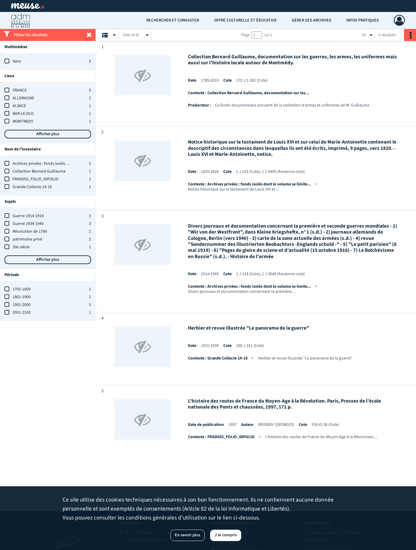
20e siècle (21, 247)
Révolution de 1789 (30, 231)
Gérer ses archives (311, 20)
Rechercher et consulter (172, 20)
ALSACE (19, 106)
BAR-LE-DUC (23, 114)
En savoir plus (187, 535)
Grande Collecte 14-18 (32, 187)
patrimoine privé (27, 239)
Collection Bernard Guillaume (39, 171)
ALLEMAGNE (23, 98)
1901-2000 (22, 305)
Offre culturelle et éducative (245, 20)
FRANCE (20, 90)
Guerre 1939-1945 (28, 224)
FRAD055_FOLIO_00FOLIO (35, 179)
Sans (17, 61)
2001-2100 (22, 313)
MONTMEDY (23, 121)
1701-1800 (22, 289)
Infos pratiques (362, 20)
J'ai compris (226, 535)
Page (245, 35)
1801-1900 (22, 297)
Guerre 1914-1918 (28, 216)
